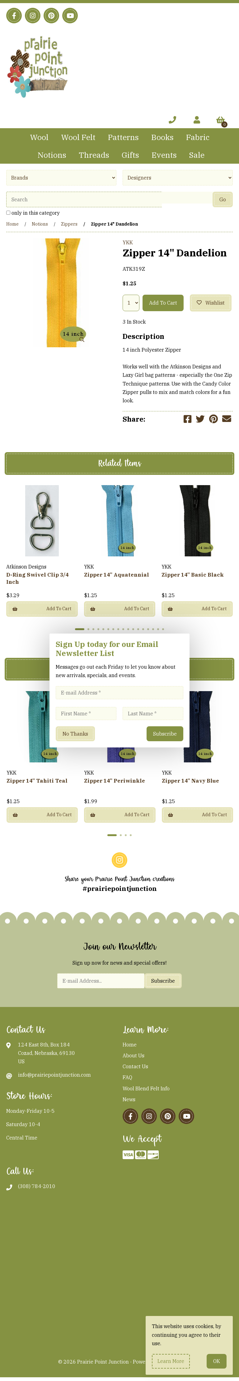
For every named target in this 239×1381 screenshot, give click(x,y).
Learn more (170, 1361)
